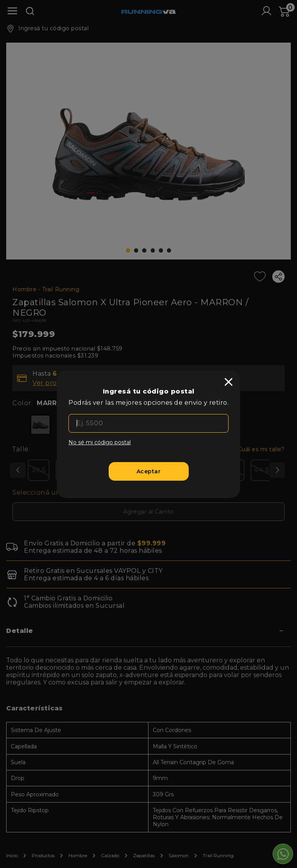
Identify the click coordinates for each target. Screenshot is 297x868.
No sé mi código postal (99, 442)
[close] (228, 382)
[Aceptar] (149, 471)
